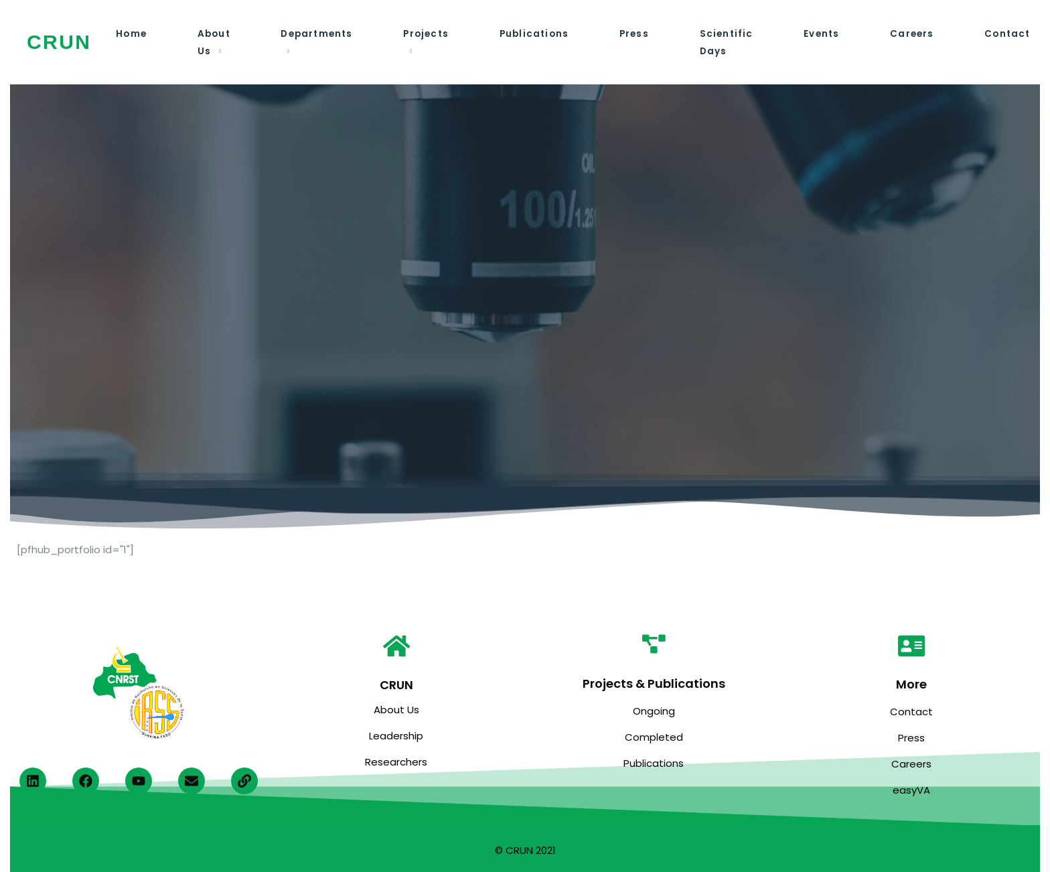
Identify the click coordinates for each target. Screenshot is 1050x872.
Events (813, 33)
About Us (396, 710)
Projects (422, 33)
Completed (654, 737)
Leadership (396, 736)
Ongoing (654, 711)
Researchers (396, 762)
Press (628, 33)
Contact (997, 33)
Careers (903, 33)
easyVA (911, 790)
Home (131, 33)
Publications (529, 33)
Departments (314, 33)
